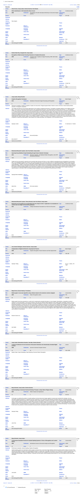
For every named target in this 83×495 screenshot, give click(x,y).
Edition (60, 34)
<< (34, 4)
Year (6, 12)
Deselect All (10, 4)
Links (78, 6)
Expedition (26, 39)
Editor (60, 25)
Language (7, 28)
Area (6, 39)
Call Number (7, 43)
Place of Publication (26, 26)
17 (43, 4)
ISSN (6, 37)
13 (37, 4)
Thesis (60, 22)
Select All (5, 4)
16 (41, 4)
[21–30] (50, 4)
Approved (61, 41)
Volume (7, 15)
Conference (61, 39)
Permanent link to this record (42, 45)
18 (44, 4)
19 (45, 4)
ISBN (25, 37)
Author (6, 8)
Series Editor (6, 32)
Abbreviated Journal (62, 13)
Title (6, 10)
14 (39, 4)
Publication (26, 12)
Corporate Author (7, 23)
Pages (60, 15)
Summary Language (26, 29)
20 (47, 4)
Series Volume (7, 35)
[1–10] (32, 4)
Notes (6, 41)
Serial (60, 42)
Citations (75, 4)
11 (35, 4)
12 (36, 4)
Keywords (7, 17)
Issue (25, 15)
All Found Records (11, 487)
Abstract (7, 19)
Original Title (61, 29)
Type (60, 10)
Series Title (26, 31)
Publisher (7, 25)
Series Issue (26, 34)
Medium (61, 37)
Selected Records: (22, 487)
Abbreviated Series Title (62, 32)
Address (7, 21)
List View (71, 4)
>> (48, 4)
